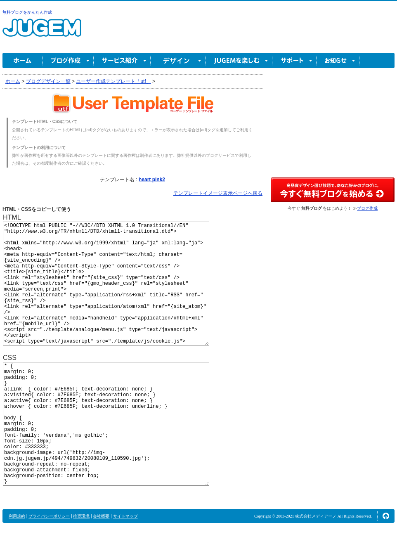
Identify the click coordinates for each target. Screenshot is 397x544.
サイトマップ (125, 516)
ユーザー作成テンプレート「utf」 (113, 81)
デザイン (178, 60)
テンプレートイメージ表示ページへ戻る (217, 193)
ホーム (22, 60)
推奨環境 (81, 516)
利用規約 (17, 516)
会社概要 (101, 516)
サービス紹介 (122, 60)
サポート (294, 60)
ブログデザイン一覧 (48, 81)
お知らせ (338, 60)
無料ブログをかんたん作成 (27, 12)
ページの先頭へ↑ (386, 516)
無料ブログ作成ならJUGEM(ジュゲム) (41, 32)
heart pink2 (152, 179)
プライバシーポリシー (49, 516)
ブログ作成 (68, 60)
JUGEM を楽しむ (239, 60)
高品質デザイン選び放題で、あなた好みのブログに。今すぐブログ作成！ (333, 189)
